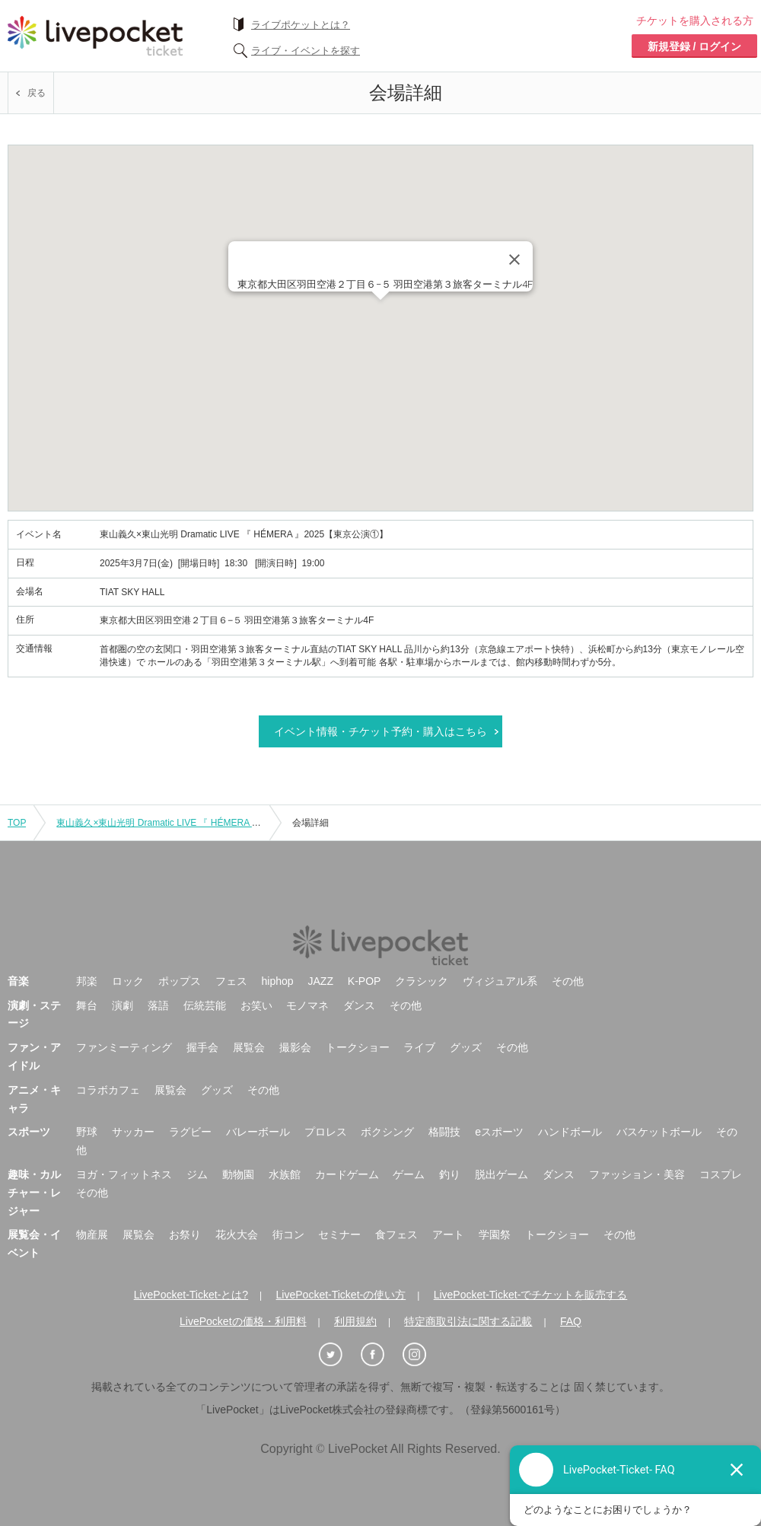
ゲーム (409, 1174)
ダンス (359, 1005)
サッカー (133, 1132)
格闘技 (444, 1132)
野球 (86, 1132)
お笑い (256, 1005)
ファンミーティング (124, 1047)
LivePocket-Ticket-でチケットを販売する (531, 1295)
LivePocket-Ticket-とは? (191, 1295)
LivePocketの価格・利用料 (243, 1321)
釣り (449, 1174)
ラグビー (190, 1132)
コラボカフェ (108, 1090)
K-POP (364, 981)
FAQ (570, 1321)
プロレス (325, 1132)
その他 (568, 981)
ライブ (419, 1047)
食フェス (396, 1234)
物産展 (92, 1234)
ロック (128, 981)
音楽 (18, 981)
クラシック (421, 981)
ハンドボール (570, 1132)
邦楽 (86, 981)
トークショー (358, 1047)
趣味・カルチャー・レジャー (34, 1192)
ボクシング (387, 1132)
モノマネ (307, 1005)
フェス (231, 981)
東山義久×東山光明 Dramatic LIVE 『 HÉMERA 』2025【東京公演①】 (200, 822)
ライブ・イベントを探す (305, 50)
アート (448, 1234)
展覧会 (249, 1047)
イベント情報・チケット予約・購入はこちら (380, 731)
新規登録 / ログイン (695, 46)
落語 (158, 1005)
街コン (288, 1234)
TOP (17, 822)
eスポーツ (499, 1132)
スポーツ (29, 1132)
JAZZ (320, 981)
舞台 (86, 1005)
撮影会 (295, 1047)
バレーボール (258, 1132)
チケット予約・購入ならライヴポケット (95, 35)
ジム (197, 1174)
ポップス (179, 981)
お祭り (185, 1234)
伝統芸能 (204, 1005)
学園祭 (495, 1234)
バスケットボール (659, 1132)
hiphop (278, 981)
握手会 (202, 1047)
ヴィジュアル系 (500, 981)
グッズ (466, 1047)
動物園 (238, 1174)
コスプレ (720, 1174)
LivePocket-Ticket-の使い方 (341, 1295)
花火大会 (236, 1234)
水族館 (285, 1174)
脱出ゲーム (501, 1174)
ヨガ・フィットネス (124, 1174)
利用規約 (355, 1321)
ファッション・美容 (637, 1174)
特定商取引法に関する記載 (468, 1321)
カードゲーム (347, 1174)
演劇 (122, 1005)
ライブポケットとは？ (300, 24)
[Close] (514, 259)
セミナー (339, 1234)
